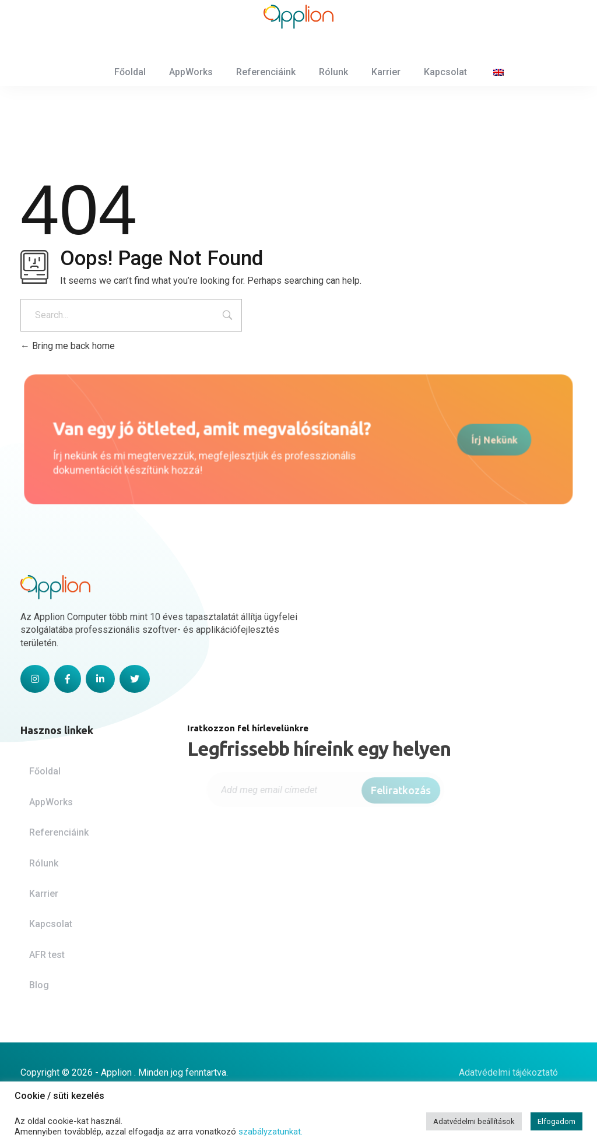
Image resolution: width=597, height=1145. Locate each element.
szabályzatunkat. (270, 1131)
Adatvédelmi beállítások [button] (474, 1121)
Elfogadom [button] (556, 1121)
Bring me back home (67, 345)
